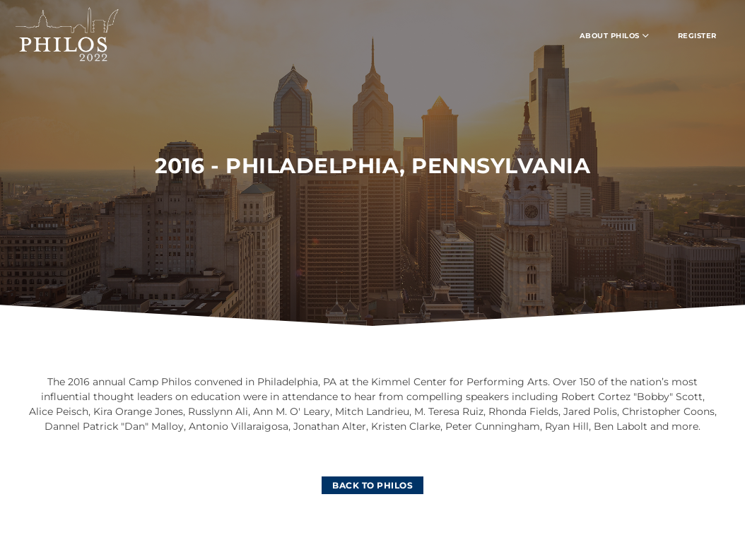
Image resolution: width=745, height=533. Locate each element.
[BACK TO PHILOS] (372, 485)
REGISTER (697, 35)
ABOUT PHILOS (615, 35)
